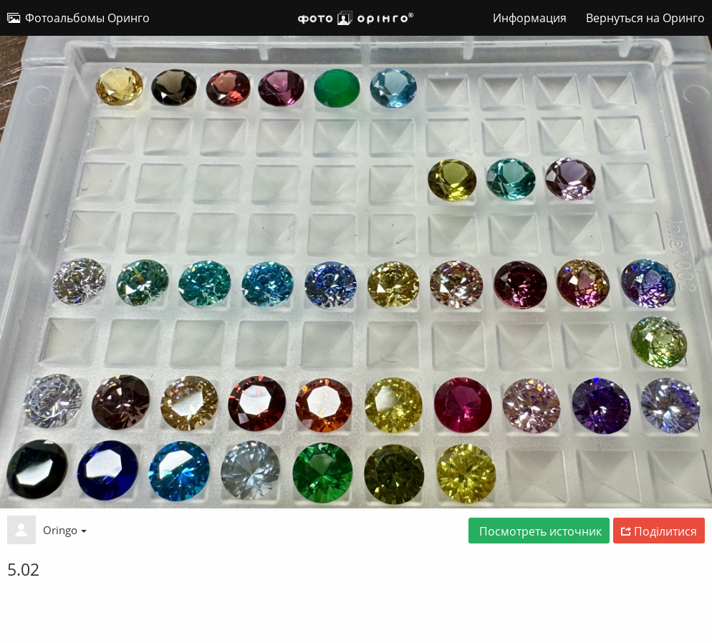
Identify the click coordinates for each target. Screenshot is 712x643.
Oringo (65, 530)
